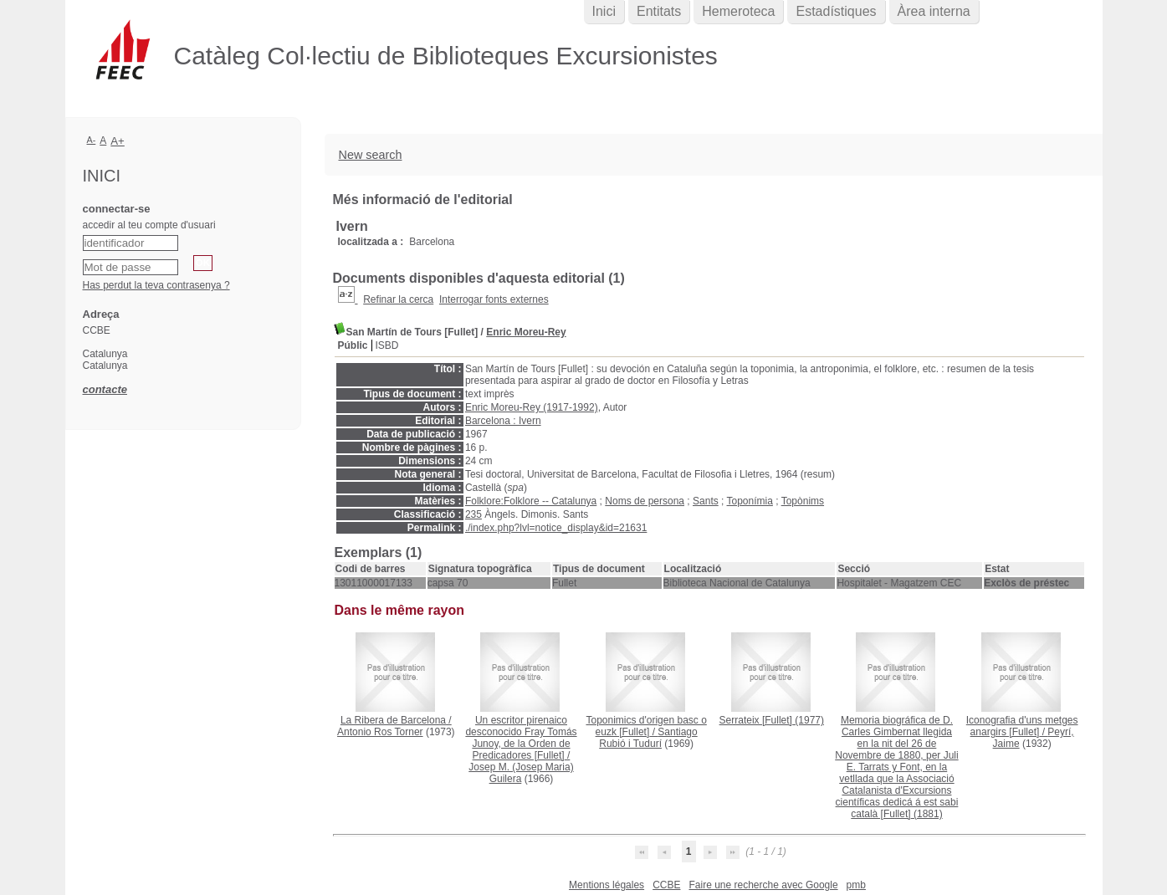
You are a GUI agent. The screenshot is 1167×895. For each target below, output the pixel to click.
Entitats (659, 11)
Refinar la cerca (398, 299)
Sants (706, 501)
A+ (117, 141)
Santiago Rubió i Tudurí (648, 737)
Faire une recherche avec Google (762, 885)
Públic (353, 345)
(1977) (771, 720)
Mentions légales (606, 885)
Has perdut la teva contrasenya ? (156, 285)
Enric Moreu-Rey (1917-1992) (531, 407)
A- (91, 140)
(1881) (896, 767)
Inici (604, 11)
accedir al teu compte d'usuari (149, 225)
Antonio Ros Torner (380, 732)
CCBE (666, 885)
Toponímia (750, 501)
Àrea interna (934, 11)
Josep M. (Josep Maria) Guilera (520, 773)
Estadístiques (836, 11)
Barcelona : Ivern (503, 421)
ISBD (387, 345)
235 (473, 514)
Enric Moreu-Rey (526, 332)
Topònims (802, 501)
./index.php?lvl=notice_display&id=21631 (556, 528)
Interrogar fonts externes (494, 299)
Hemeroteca (738, 11)
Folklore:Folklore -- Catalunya (530, 501)
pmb (856, 885)
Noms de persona (644, 501)
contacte (105, 389)
